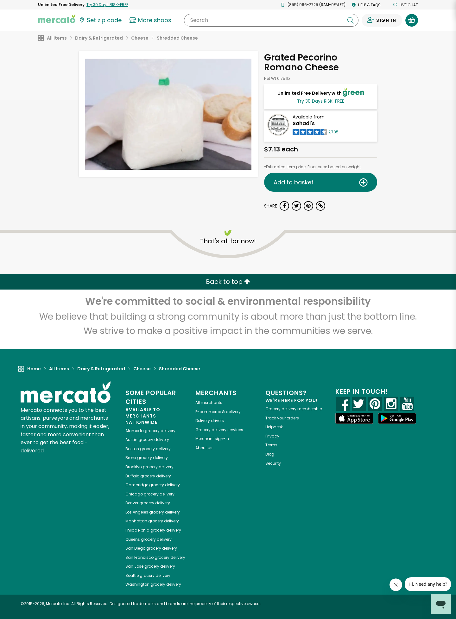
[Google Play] (397, 418)
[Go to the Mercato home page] (56, 18)
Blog (269, 454)
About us (203, 447)
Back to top (228, 281)
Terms (271, 445)
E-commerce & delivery (218, 411)
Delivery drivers (209, 420)
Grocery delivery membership (293, 409)
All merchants (208, 402)
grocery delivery (150, 430)
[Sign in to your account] (382, 20)
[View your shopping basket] (411, 20)
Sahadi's (304, 123)
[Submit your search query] (350, 20)
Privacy (272, 436)
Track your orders (282, 418)
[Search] (271, 20)
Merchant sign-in (212, 438)
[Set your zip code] (100, 20)
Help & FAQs (366, 5)
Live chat (405, 5)
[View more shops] (151, 20)
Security (273, 463)
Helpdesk (274, 427)
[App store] (354, 418)
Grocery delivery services (219, 429)
